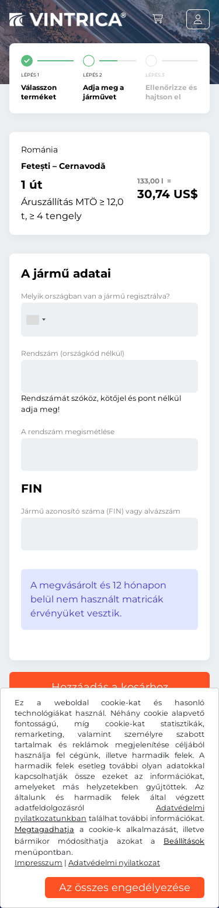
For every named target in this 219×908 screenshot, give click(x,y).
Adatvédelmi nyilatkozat (114, 862)
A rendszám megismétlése (67, 431)
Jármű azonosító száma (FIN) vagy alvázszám (100, 511)
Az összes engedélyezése (124, 887)
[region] (109, 899)
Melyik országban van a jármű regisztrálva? (95, 296)
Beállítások (184, 841)
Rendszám (72, 353)
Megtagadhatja (44, 829)
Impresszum (38, 862)
